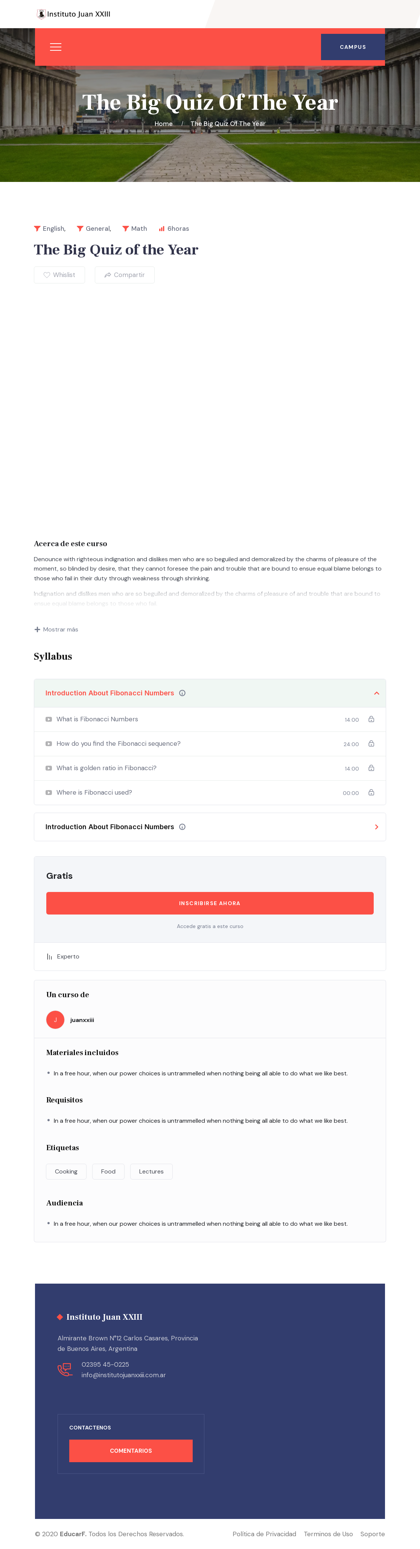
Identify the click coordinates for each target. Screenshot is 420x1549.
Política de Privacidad (264, 1534)
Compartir (125, 275)
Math (139, 228)
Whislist (59, 275)
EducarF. (73, 1534)
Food (108, 1171)
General (98, 228)
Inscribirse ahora (210, 903)
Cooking (66, 1171)
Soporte (373, 1534)
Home (165, 124)
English (53, 228)
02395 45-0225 (105, 1364)
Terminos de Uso (328, 1534)
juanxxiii (82, 1020)
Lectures (151, 1171)
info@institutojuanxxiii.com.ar (124, 1375)
